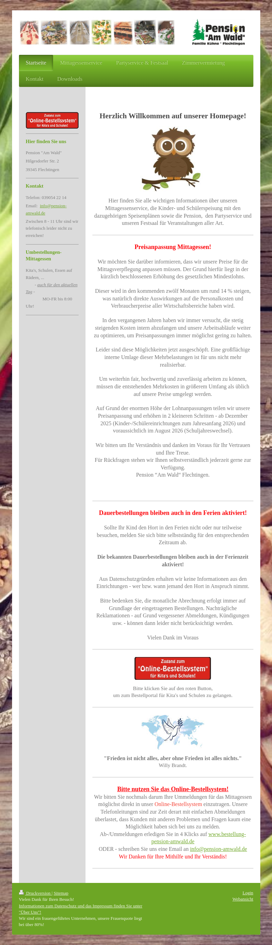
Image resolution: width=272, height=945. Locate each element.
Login (247, 892)
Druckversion (35, 893)
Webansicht (242, 899)
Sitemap (61, 893)
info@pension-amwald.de (218, 849)
